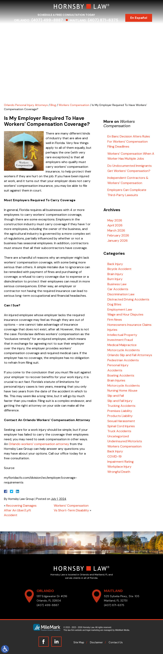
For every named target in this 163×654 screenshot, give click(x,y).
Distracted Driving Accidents (128, 299)
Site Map (78, 642)
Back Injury (115, 264)
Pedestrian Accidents (123, 360)
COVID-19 (114, 456)
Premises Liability (119, 411)
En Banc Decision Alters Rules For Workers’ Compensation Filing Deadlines (128, 141)
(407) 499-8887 (50, 20)
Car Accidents (117, 289)
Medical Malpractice (122, 345)
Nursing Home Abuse (122, 390)
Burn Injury (114, 279)
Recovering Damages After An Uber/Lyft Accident (20, 510)
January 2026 (117, 240)
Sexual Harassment (121, 421)
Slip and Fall (115, 396)
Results (102, 29)
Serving (85, 29)
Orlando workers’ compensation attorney (39, 444)
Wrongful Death (118, 472)
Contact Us (81, 36)
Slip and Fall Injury (119, 401)
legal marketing (93, 630)
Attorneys (38, 29)
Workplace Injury (119, 466)
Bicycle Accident (119, 269)
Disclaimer (96, 642)
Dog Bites (114, 304)
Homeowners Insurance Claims (129, 325)
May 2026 (114, 220)
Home (21, 29)
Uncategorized (118, 436)
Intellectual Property (122, 335)
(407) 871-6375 (106, 20)
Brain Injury (115, 274)
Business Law (116, 284)
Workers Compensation (74, 105)
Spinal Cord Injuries (121, 426)
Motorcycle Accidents (123, 350)
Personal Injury (117, 365)
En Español (142, 18)
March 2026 (116, 230)
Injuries (112, 330)
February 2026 (118, 235)
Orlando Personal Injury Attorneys (26, 105)
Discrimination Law (120, 294)
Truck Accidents (119, 431)
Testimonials (123, 29)
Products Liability (120, 416)
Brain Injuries (116, 380)
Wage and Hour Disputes (125, 314)
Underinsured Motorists (124, 441)
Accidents (114, 370)
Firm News (114, 319)
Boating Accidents (120, 375)
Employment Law (119, 309)
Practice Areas (63, 29)
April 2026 (114, 225)
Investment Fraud (120, 340)
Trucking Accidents (121, 406)
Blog (142, 29)
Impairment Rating (120, 462)
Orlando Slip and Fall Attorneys (129, 355)
